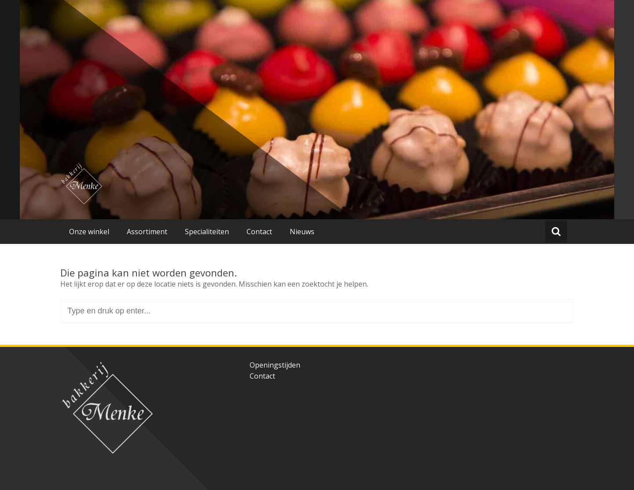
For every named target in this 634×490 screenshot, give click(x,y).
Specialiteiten (207, 231)
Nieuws (302, 231)
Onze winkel (89, 231)
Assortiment (147, 231)
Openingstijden (275, 365)
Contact (259, 231)
